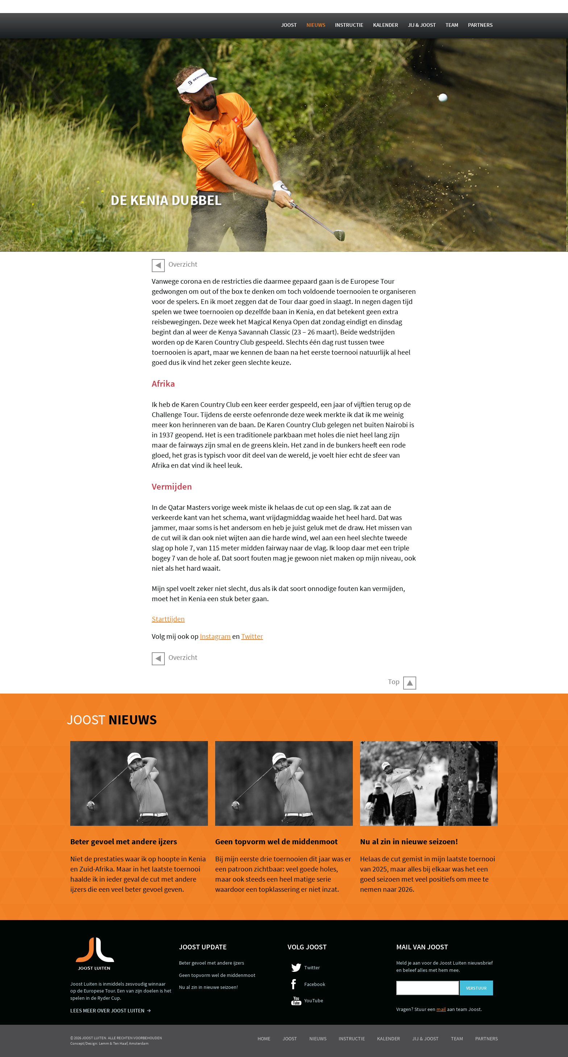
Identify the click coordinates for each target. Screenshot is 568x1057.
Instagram (215, 636)
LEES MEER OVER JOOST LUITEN (107, 1010)
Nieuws (315, 24)
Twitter (252, 636)
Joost (289, 24)
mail (441, 1009)
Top (394, 681)
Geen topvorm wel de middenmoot (276, 841)
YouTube (313, 1000)
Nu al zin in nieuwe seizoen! (409, 841)
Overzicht (182, 264)
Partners (480, 24)
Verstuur (476, 988)
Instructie (349, 24)
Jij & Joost (422, 24)
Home (264, 1038)
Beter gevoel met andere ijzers (123, 841)
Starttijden (168, 618)
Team (452, 24)
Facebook (314, 984)
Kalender (385, 24)
